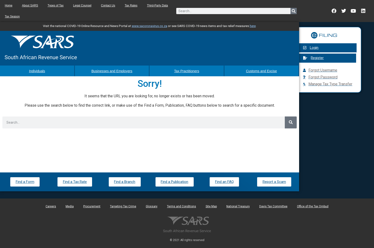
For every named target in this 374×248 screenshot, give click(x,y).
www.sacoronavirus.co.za (149, 26)
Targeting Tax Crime (123, 206)
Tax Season (12, 16)
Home (8, 5)
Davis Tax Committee (273, 206)
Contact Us (108, 5)
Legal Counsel (82, 5)
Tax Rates (131, 5)
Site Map (211, 206)
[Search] (294, 11)
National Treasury (238, 206)
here (253, 26)
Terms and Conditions (181, 206)
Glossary (151, 206)
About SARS (30, 5)
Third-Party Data (157, 5)
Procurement (91, 206)
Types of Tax (55, 5)
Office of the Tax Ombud (312, 206)
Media (70, 206)
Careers (51, 206)
